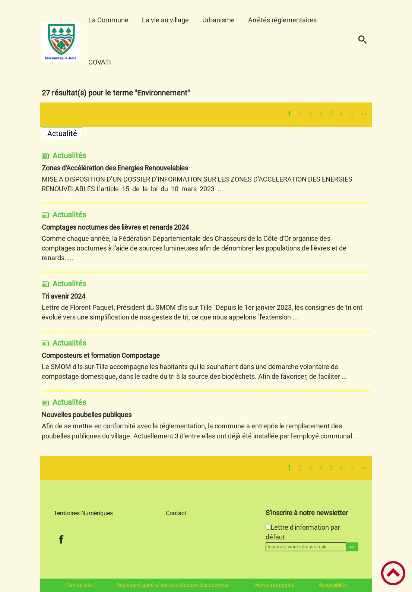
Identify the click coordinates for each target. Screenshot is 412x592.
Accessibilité (332, 585)
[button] (362, 42)
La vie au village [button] (165, 20)
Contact (176, 513)
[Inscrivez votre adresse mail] (306, 546)
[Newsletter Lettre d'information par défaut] (268, 527)
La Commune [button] (108, 20)
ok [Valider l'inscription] (352, 547)
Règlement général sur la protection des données (172, 585)
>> (363, 114)
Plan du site (78, 585)
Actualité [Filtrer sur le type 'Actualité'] (62, 133)
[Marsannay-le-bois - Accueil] (61, 42)
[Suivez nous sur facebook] (61, 539)
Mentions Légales (273, 585)
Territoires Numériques (83, 513)
